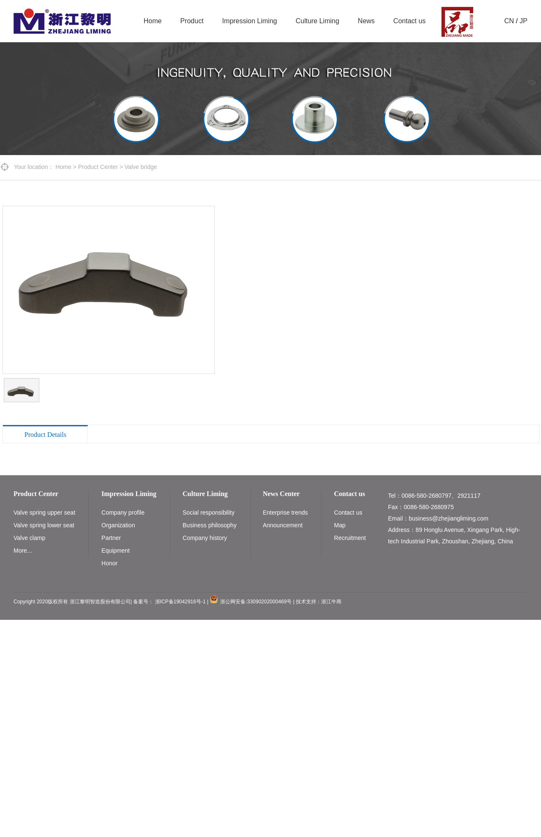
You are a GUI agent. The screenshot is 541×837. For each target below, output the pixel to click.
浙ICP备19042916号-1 (180, 602)
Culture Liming (317, 21)
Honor (109, 563)
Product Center (98, 167)
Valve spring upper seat (44, 512)
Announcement (283, 525)
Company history (205, 537)
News (366, 21)
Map (339, 525)
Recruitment (350, 537)
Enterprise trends (285, 512)
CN (509, 21)
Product (191, 21)
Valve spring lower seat (44, 525)
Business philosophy (210, 525)
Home (153, 21)
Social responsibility (209, 512)
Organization (118, 525)
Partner (111, 537)
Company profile (123, 512)
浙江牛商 (331, 602)
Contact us (409, 21)
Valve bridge (141, 167)
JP (523, 21)
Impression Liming (249, 21)
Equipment (115, 550)
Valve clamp (29, 537)
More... (23, 550)
